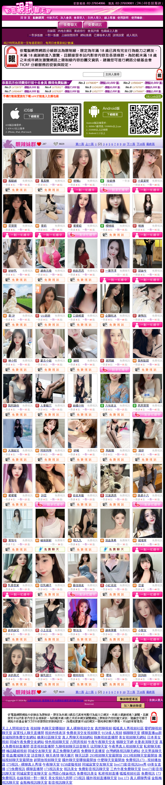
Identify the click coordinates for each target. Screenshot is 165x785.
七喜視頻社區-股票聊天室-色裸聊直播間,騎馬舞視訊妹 (55, 700)
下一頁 (131, 144)
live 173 (123, 778)
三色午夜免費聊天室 (125, 769)
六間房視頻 (78, 742)
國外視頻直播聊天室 (101, 778)
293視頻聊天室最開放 (106, 755)
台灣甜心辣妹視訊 (62, 773)
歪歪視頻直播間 (42, 746)
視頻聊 (35, 728)
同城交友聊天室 (40, 751)
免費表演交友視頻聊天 (83, 733)
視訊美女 (71, 769)
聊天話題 (82, 755)
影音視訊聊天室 (60, 782)
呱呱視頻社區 (130, 773)
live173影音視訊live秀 (130, 764)
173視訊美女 (53, 769)
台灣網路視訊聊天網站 (123, 751)
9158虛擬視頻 (71, 764)
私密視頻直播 (108, 773)
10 (124, 144)
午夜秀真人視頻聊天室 (125, 746)
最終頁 (150, 144)
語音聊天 (38, 755)
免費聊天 (125, 270)
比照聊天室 (99, 746)
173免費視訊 (15, 769)
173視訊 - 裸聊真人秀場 (24, 764)
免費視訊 (27, 180)
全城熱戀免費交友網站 (19, 737)
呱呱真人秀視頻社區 (128, 728)
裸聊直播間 (34, 769)
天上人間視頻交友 (15, 728)
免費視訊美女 (87, 773)
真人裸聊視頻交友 (80, 728)
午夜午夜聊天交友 (101, 742)
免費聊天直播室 (93, 751)
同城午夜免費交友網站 (27, 742)
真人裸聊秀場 (140, 778)
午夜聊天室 (51, 764)
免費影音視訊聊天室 (93, 769)
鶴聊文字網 (124, 742)
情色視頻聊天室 (57, 742)
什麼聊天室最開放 (111, 760)
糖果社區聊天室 (49, 737)
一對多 (126, 180)
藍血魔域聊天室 (18, 755)
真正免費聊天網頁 (66, 751)
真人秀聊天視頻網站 (77, 737)
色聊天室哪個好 (53, 728)
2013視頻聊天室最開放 (140, 755)
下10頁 (141, 144)
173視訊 (79, 778)
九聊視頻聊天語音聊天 (72, 746)
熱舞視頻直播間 (106, 737)
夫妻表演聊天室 (146, 742)
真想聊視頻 (103, 728)
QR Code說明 (153, 96)
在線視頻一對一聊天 (32, 778)
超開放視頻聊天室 (47, 760)
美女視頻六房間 (60, 778)
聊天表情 (53, 755)
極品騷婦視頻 (16, 751)
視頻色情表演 (55, 733)
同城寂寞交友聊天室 (97, 764)
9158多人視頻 (112, 733)
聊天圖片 (67, 755)
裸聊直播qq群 (151, 733)
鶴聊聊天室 (131, 733)
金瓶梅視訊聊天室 (33, 782)
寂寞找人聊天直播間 (28, 733)
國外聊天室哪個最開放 (79, 760)
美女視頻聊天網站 (132, 737)
